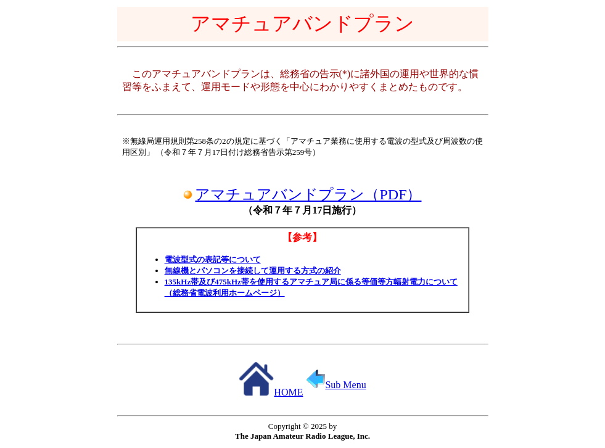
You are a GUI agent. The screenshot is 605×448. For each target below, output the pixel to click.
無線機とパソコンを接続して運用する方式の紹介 (253, 270)
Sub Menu (336, 385)
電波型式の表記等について (213, 259)
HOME (271, 392)
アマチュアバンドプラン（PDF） (308, 194)
